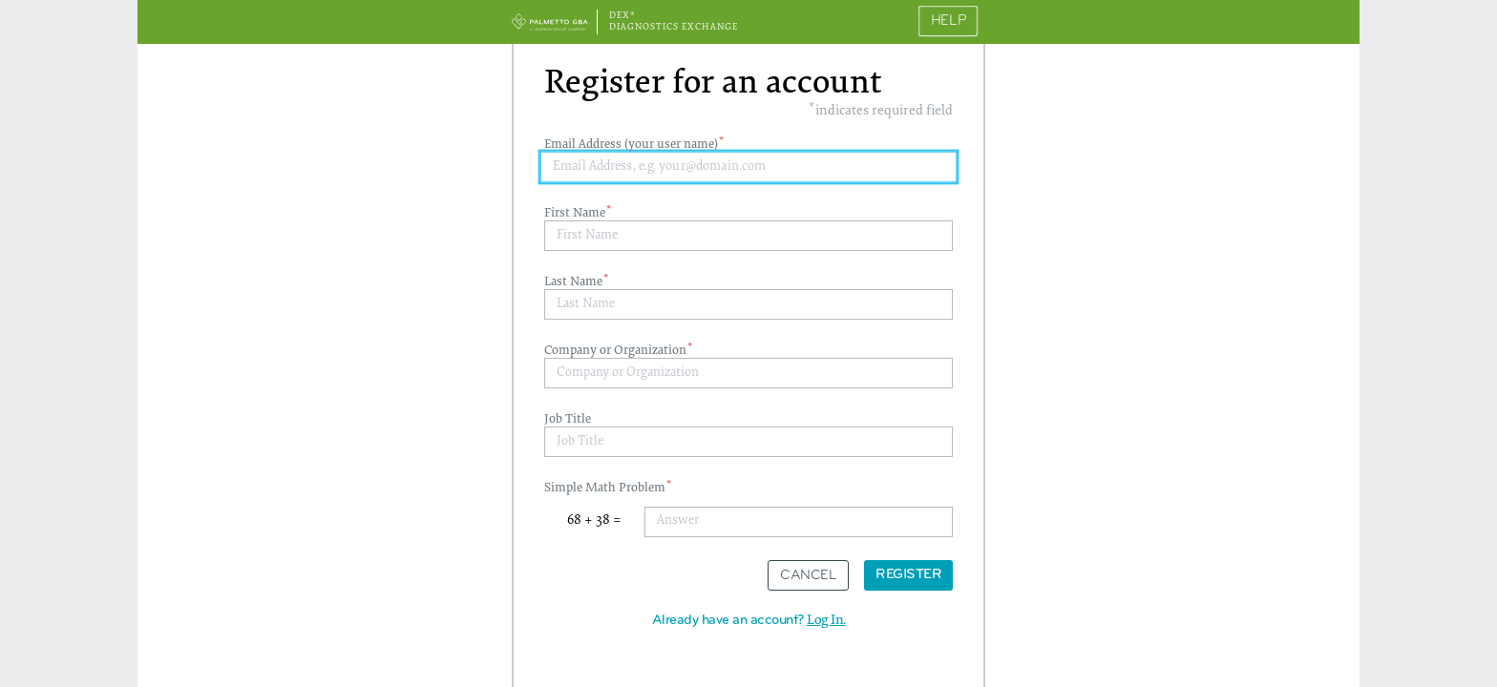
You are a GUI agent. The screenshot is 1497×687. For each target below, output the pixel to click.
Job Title (567, 420)
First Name (576, 213)
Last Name (574, 282)
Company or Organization (616, 351)
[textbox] (749, 167)
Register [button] (908, 575)
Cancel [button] (808, 576)
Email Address (632, 145)
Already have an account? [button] (749, 621)
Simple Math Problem (606, 488)
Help (948, 21)
